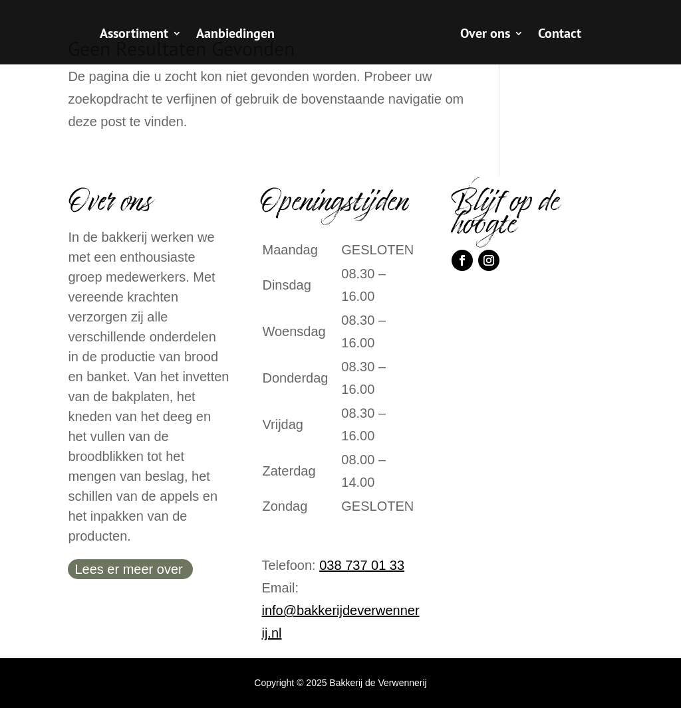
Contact (559, 35)
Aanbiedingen (235, 35)
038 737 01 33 (361, 565)
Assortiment (134, 35)
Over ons (485, 35)
